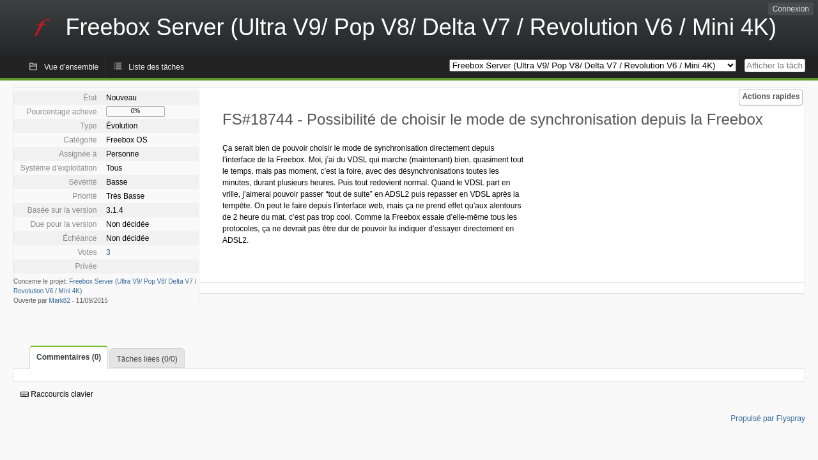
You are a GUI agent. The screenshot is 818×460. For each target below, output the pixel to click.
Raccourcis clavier (56, 394)
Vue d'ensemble (71, 67)
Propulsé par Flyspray (767, 418)
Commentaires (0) (68, 357)
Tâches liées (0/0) (146, 359)
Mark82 (59, 300)
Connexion (791, 8)
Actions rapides (770, 96)
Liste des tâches (156, 67)
